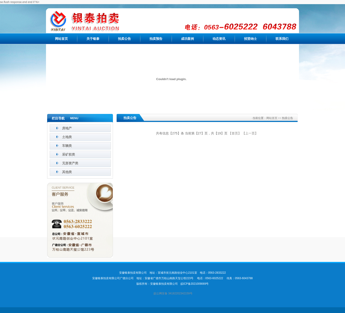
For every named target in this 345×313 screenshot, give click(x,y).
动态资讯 (219, 39)
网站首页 (61, 39)
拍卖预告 (156, 39)
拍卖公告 (124, 39)
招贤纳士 (250, 39)
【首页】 (234, 133)
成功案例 (187, 39)
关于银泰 (92, 39)
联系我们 (282, 39)
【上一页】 (250, 133)
